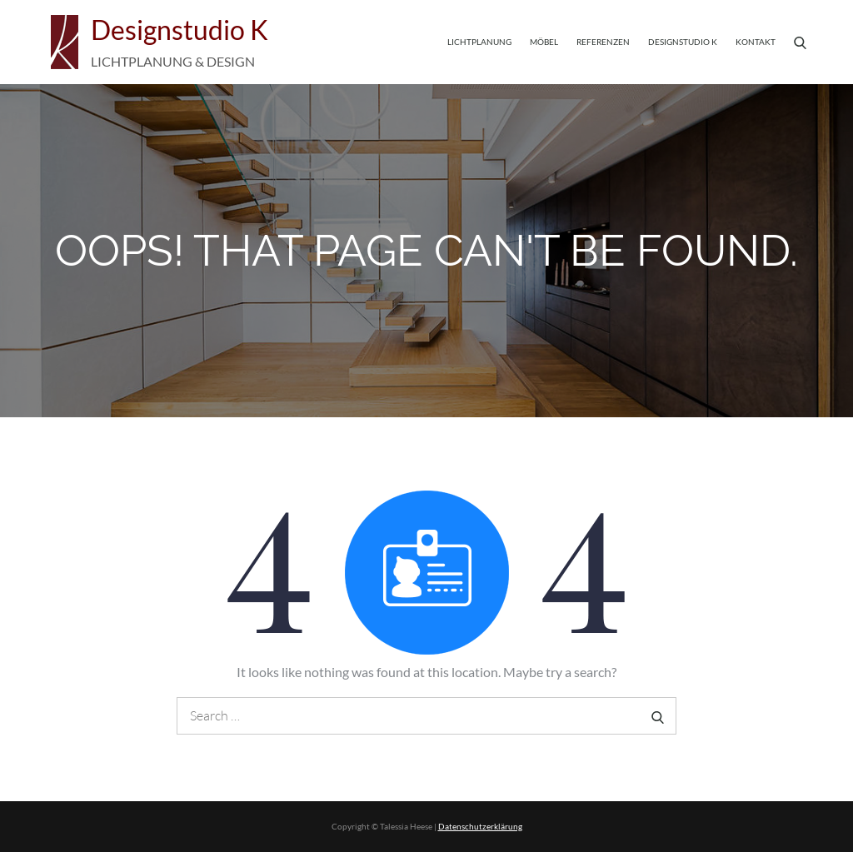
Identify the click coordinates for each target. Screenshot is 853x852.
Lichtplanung (479, 42)
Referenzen (603, 42)
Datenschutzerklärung (480, 826)
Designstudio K (179, 29)
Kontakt (756, 42)
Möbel (544, 42)
